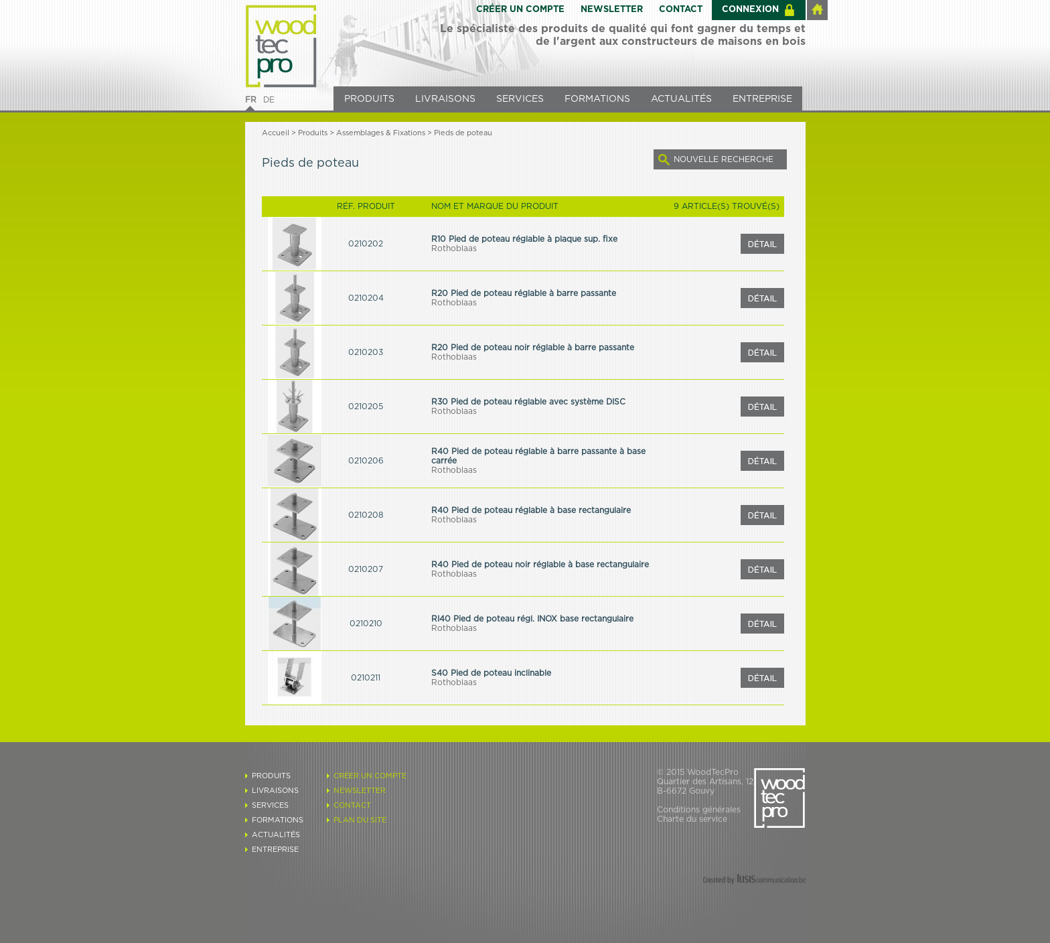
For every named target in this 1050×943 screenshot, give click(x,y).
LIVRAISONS (445, 99)
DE (269, 100)
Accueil (275, 133)
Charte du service (692, 819)
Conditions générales (699, 810)
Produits (312, 133)
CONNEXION (750, 9)
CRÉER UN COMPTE (520, 9)
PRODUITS (369, 99)
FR (250, 100)
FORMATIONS (597, 99)
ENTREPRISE (762, 99)
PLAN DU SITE (359, 820)
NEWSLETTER (612, 9)
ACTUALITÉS (681, 99)
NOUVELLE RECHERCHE (723, 159)
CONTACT (680, 9)
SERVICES (520, 99)
